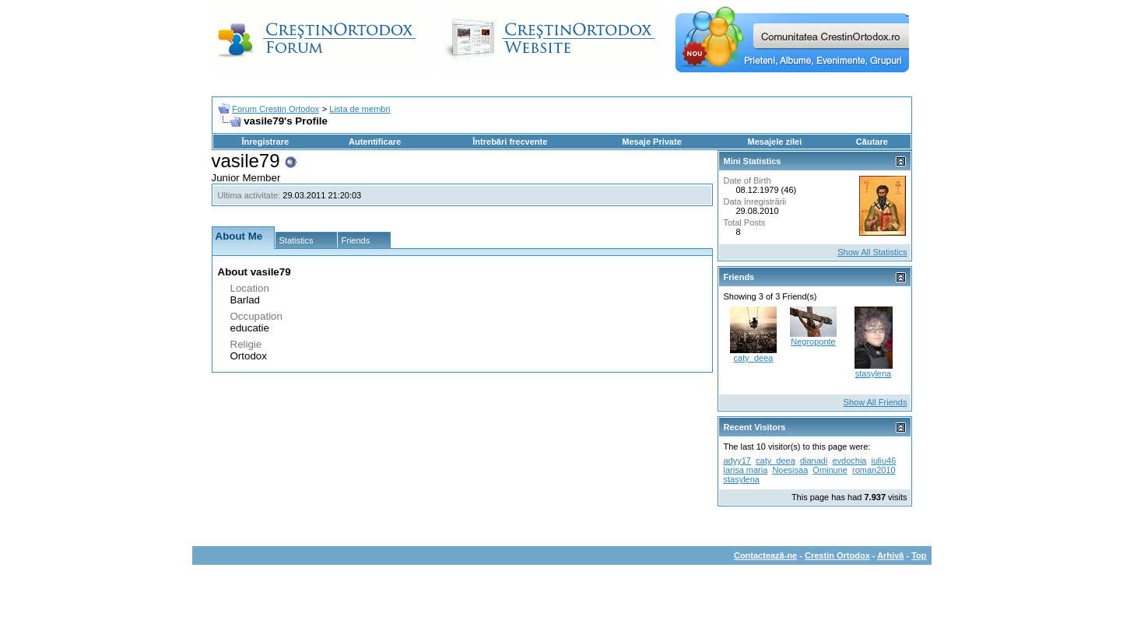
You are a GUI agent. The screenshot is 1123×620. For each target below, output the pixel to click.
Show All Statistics (872, 252)
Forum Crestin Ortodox (275, 109)
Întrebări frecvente (509, 141)
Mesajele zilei (775, 141)
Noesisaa (790, 470)
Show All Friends (875, 402)
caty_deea (754, 358)
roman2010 (874, 470)
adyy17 (737, 460)
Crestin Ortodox (837, 555)
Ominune (830, 470)
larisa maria (746, 470)
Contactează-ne (765, 555)
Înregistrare (266, 141)
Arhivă (890, 555)
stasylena (873, 373)
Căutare (872, 141)
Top (918, 555)
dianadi (813, 460)
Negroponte (813, 341)
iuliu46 (884, 460)
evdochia (849, 460)
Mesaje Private (651, 141)
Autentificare (375, 141)
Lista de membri (359, 109)
